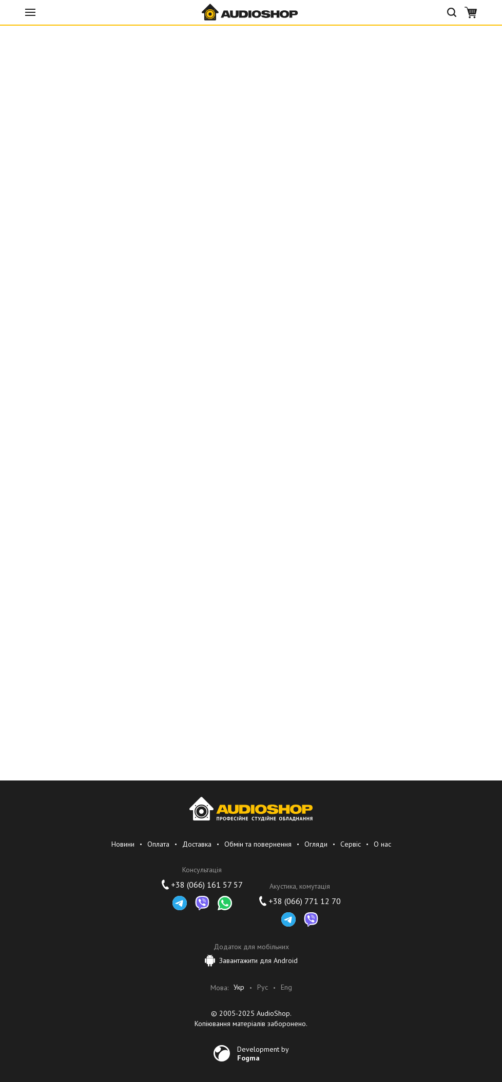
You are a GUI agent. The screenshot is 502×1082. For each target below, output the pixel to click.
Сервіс (350, 844)
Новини (122, 844)
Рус (262, 987)
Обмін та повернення (258, 844)
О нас (382, 844)
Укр (239, 987)
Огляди (315, 844)
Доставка (196, 844)
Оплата (158, 844)
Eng (286, 987)
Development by (263, 1053)
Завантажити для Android (251, 960)
